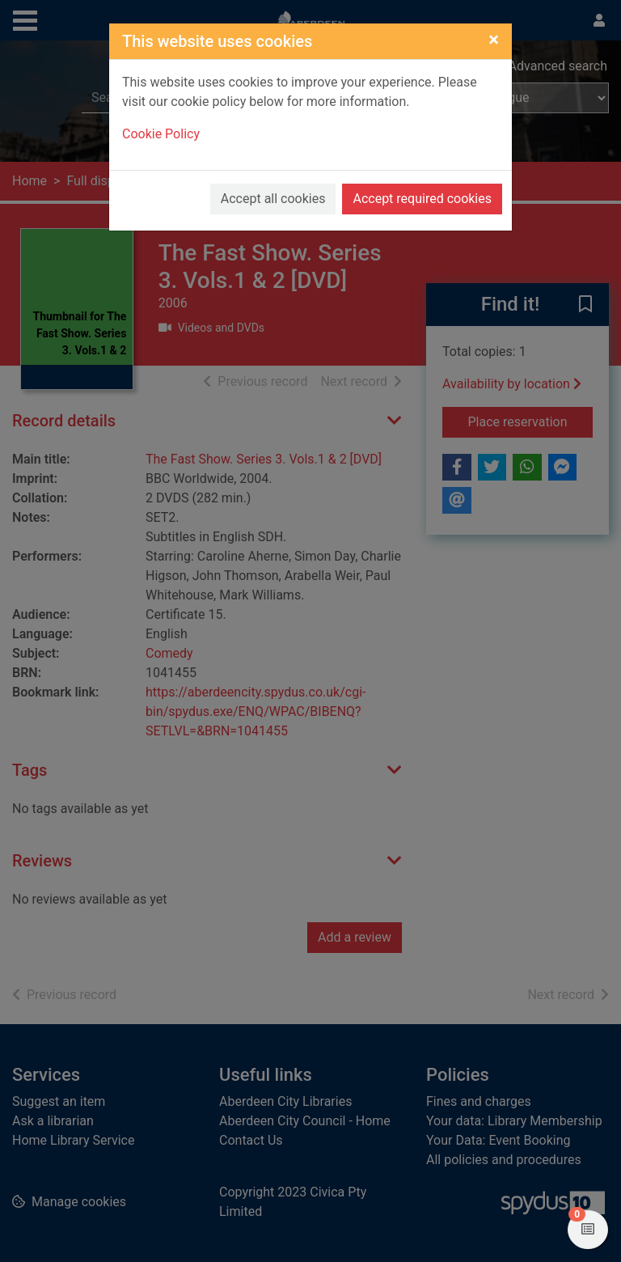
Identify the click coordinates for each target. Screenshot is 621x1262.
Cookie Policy (161, 134)
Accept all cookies (273, 198)
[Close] (493, 39)
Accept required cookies (422, 198)
